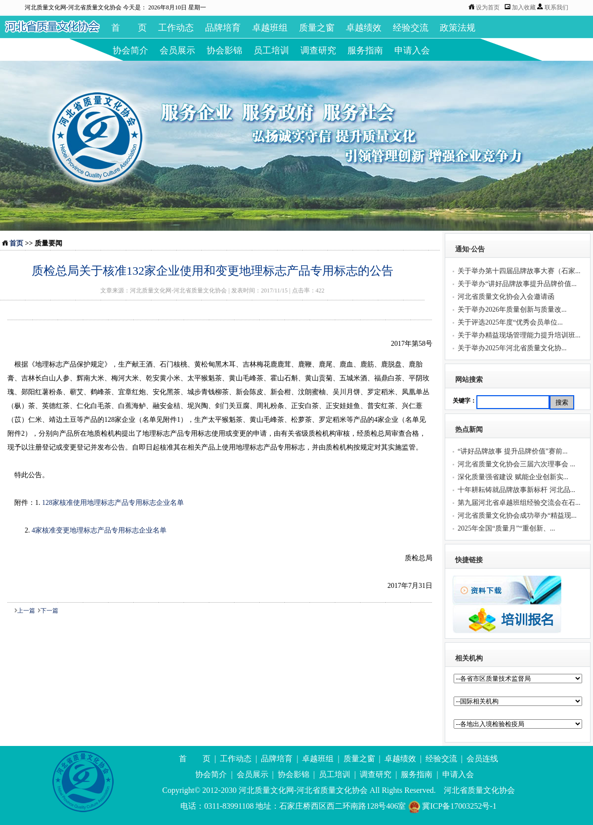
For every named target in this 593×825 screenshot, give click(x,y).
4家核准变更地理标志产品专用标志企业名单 (99, 530)
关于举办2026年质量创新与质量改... (512, 309)
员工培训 (271, 50)
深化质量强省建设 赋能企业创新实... (513, 477)
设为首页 (488, 7)
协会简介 (130, 50)
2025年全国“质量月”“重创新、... (506, 528)
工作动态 (176, 28)
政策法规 (457, 28)
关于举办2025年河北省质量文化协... (512, 348)
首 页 (129, 28)
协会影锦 (224, 50)
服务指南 (365, 50)
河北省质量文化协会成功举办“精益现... (517, 515)
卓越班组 (270, 28)
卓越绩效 (363, 28)
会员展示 (177, 50)
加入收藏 (524, 7)
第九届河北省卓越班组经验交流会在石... (519, 502)
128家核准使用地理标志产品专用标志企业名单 (113, 502)
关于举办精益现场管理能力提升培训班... (519, 335)
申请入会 (412, 50)
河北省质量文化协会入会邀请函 (506, 296)
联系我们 (556, 7)
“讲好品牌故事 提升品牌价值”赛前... (512, 451)
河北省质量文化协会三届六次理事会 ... (516, 464)
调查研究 (318, 50)
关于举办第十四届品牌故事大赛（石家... (519, 271)
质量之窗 (317, 28)
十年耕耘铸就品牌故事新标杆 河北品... (516, 490)
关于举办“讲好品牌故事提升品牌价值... (517, 284)
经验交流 (410, 28)
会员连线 (482, 758)
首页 (16, 243)
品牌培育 (223, 28)
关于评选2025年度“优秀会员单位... (510, 322)
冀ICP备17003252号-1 (452, 806)
